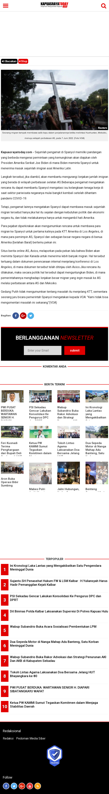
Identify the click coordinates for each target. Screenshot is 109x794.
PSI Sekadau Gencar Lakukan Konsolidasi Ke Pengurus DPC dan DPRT (40, 414)
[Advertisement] (54, 28)
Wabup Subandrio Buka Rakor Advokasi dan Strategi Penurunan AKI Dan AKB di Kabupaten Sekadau (68, 419)
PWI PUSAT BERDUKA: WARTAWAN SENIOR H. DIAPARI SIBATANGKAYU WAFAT (11, 417)
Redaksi (8, 738)
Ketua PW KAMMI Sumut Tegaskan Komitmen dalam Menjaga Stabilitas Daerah (40, 453)
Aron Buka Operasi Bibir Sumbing (9, 482)
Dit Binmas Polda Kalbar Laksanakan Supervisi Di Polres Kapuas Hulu (59, 611)
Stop (23, 61)
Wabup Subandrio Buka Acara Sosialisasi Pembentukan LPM (53, 626)
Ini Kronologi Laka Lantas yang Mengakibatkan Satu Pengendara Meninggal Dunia (97, 417)
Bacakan (9, 61)
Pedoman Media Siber (30, 738)
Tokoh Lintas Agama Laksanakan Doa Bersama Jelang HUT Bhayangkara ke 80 (68, 453)
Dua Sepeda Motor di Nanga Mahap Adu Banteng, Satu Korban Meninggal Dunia (97, 451)
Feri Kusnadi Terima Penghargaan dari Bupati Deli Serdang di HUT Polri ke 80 (11, 451)
